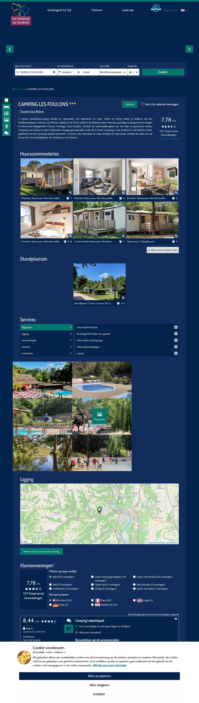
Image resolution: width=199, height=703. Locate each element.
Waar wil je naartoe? (23, 66)
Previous (9, 49)
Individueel (66, 553)
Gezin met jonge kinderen (110, 543)
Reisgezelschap (133, 66)
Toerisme (96, 10)
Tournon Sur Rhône (31, 111)
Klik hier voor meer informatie (109, 665)
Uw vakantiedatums (65, 66)
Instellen (99, 694)
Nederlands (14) (109, 569)
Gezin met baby (152, 553)
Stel (62, 549)
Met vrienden (151, 549)
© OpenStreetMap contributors (162, 507)
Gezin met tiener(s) (154, 542)
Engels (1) (148, 565)
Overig (105, 553)
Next (189, 49)
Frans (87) (106, 565)
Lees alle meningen (169, 138)
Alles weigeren (99, 685)
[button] (99, 475)
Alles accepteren (99, 676)
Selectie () (170, 10)
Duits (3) (63, 569)
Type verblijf (104, 66)
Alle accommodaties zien (162, 250)
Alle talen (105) (64, 565)
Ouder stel (107, 549)
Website (129, 104)
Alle (63, 542)
